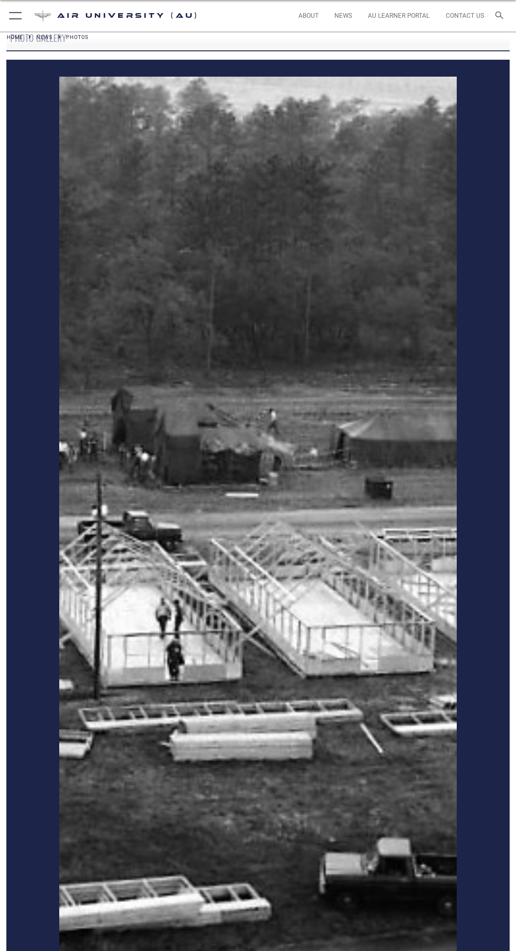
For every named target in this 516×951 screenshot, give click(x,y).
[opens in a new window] (399, 15)
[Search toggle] (501, 15)
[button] (14, 16)
